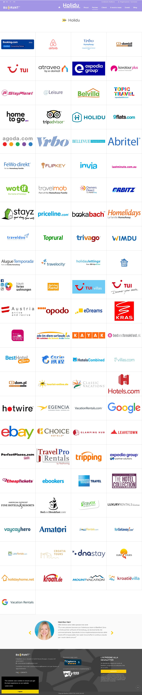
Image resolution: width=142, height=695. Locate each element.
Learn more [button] (9, 686)
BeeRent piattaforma (72, 7)
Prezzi (86, 7)
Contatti (24, 672)
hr (14, 2)
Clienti (104, 7)
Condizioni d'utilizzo (108, 2)
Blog (135, 7)
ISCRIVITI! (113, 671)
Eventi (127, 7)
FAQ (17, 672)
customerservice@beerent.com (27, 663)
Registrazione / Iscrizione (127, 2)
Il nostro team (115, 7)
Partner (95, 7)
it (10, 2)
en (7, 2)
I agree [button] (20, 691)
